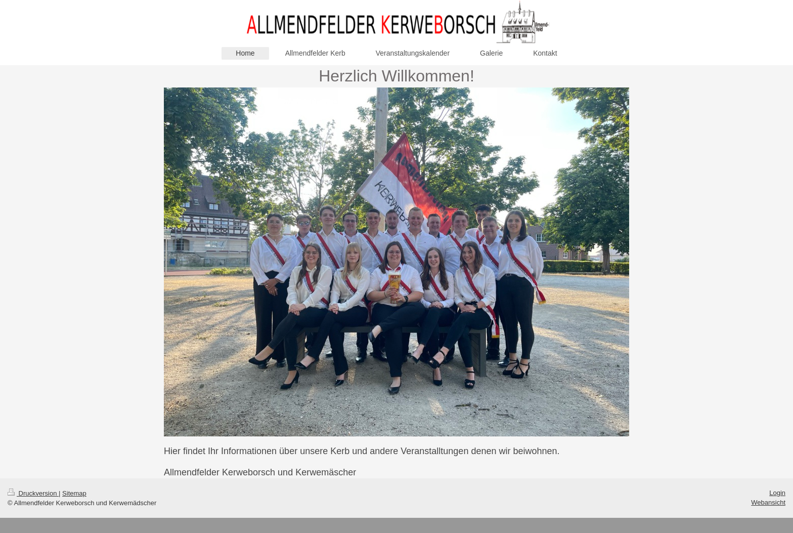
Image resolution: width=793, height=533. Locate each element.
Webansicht (768, 502)
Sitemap (74, 493)
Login (777, 493)
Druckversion (33, 493)
